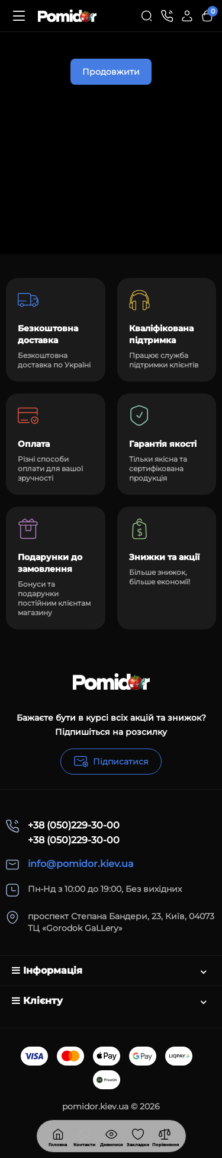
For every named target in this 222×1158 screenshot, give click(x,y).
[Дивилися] (84, 1136)
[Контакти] (167, 16)
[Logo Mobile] (67, 16)
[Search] (147, 16)
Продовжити (111, 71)
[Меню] (19, 16)
